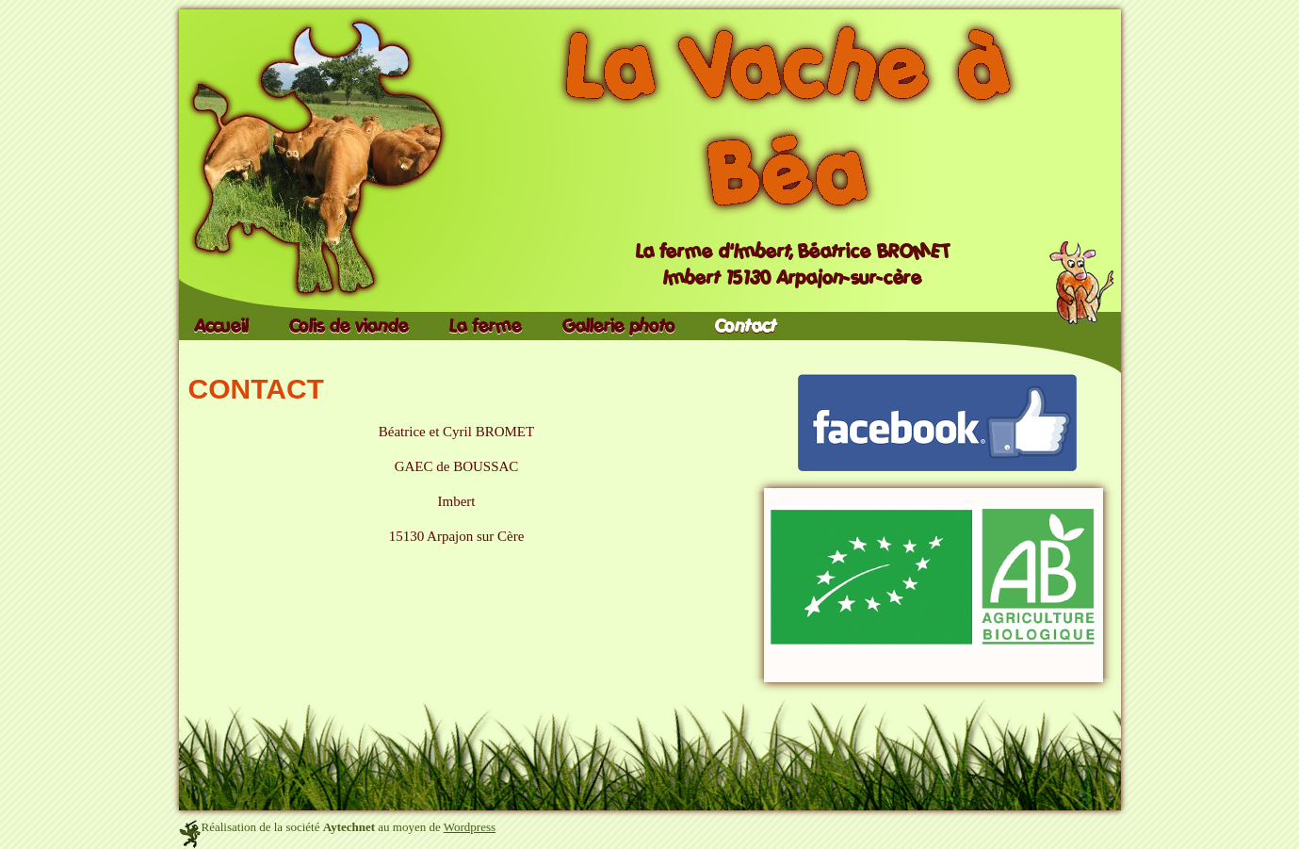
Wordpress (469, 827)
